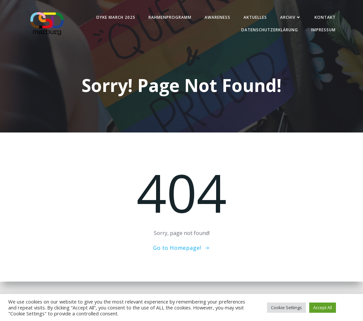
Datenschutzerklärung (268, 30)
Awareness (216, 17)
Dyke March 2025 (114, 17)
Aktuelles (254, 17)
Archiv (289, 17)
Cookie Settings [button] (286, 307)
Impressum (322, 30)
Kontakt (324, 17)
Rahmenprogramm (169, 17)
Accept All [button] (322, 307)
